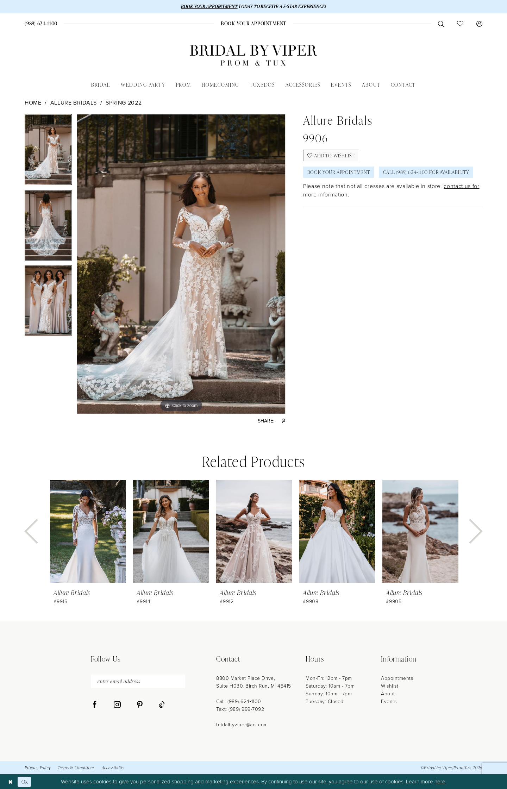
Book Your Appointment (339, 172)
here (439, 781)
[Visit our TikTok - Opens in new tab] (161, 705)
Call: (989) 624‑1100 (238, 701)
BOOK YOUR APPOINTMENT (208, 7)
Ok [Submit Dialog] (24, 781)
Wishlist (389, 686)
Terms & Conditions (76, 768)
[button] (479, 23)
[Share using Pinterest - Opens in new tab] (283, 421)
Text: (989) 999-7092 (240, 709)
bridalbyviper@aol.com (242, 724)
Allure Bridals (73, 103)
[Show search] (440, 23)
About (388, 693)
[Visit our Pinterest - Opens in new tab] (140, 705)
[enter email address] (138, 681)
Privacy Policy (38, 768)
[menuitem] (41, 23)
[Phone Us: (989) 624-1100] (41, 23)
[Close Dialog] (10, 781)
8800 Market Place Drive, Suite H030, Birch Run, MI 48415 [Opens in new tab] (253, 682)
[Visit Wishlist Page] (460, 23)
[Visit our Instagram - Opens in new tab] (117, 705)
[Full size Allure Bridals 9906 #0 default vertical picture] (181, 264)
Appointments (397, 678)
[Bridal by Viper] (253, 55)
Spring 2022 (124, 103)
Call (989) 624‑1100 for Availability (428, 172)
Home (33, 103)
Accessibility (113, 768)
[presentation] (88, 531)
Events (388, 701)
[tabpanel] (48, 152)
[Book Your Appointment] (253, 23)
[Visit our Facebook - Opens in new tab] (95, 705)
